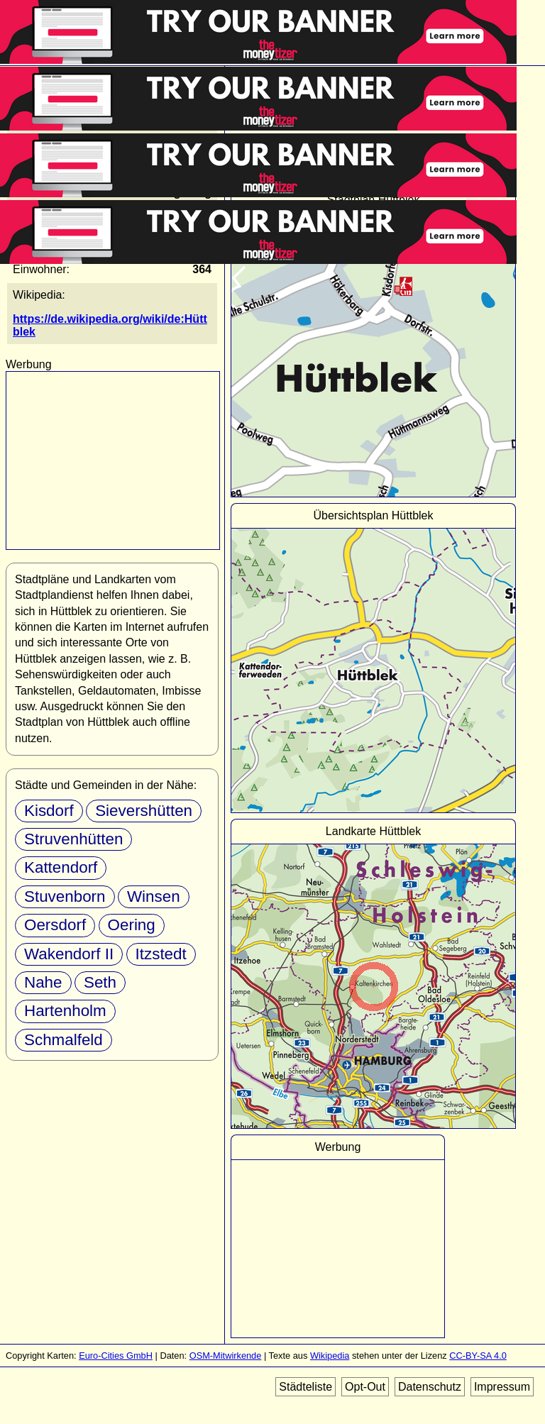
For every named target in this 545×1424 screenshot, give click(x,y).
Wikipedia (329, 1355)
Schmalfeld (63, 1040)
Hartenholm (65, 1011)
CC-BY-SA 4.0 (478, 1355)
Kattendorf (60, 867)
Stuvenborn (65, 896)
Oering (131, 925)
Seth (100, 982)
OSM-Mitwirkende (225, 1355)
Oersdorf (55, 925)
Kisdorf (49, 810)
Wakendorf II (69, 954)
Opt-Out (365, 1387)
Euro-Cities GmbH (116, 1355)
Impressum (502, 1387)
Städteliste (305, 1387)
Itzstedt (161, 954)
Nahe (43, 982)
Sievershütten (143, 810)
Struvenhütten (73, 839)
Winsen (153, 896)
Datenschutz (429, 1387)
